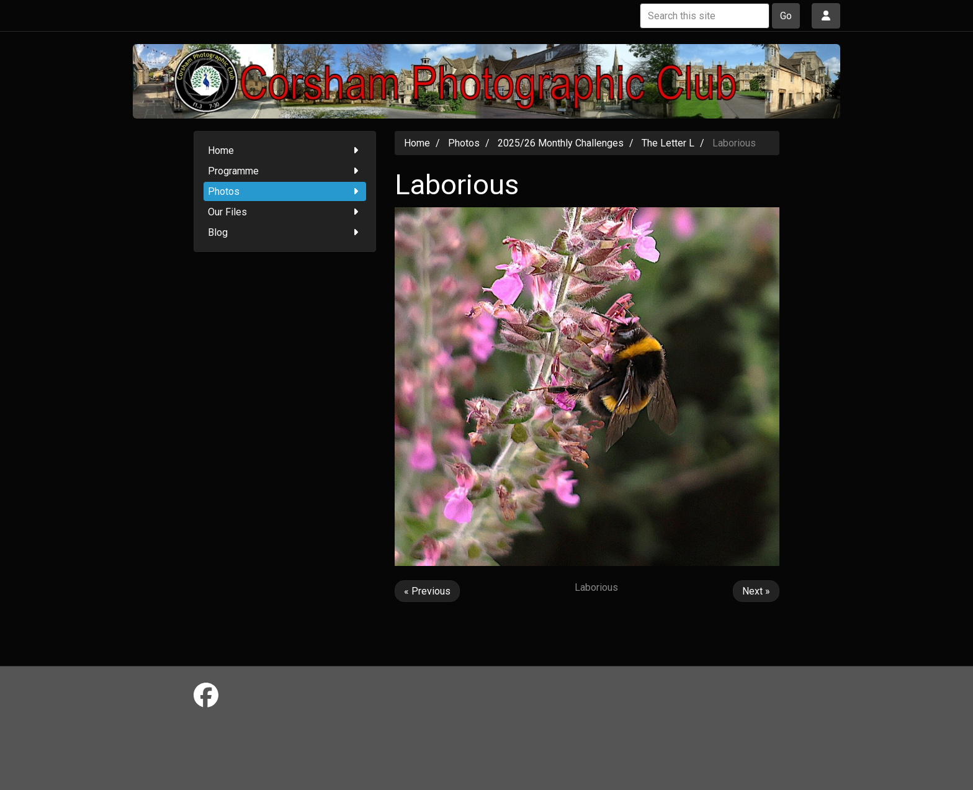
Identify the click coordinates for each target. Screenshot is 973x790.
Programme (285, 171)
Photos (285, 191)
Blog (285, 232)
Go (786, 16)
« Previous (427, 591)
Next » (756, 591)
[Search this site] (704, 16)
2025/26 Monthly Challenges (561, 143)
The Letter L (668, 143)
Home (285, 150)
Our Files (285, 212)
